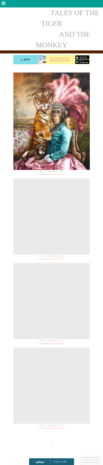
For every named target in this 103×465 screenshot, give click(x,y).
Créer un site (60, 461)
